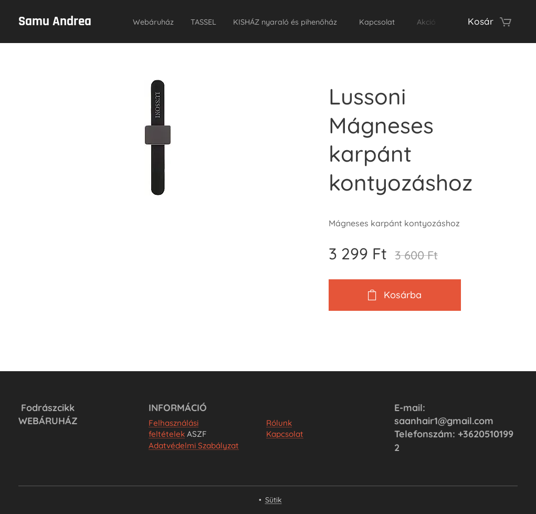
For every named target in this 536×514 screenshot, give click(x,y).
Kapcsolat (284, 434)
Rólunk (279, 423)
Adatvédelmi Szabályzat (194, 445)
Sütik (273, 500)
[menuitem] (153, 21)
